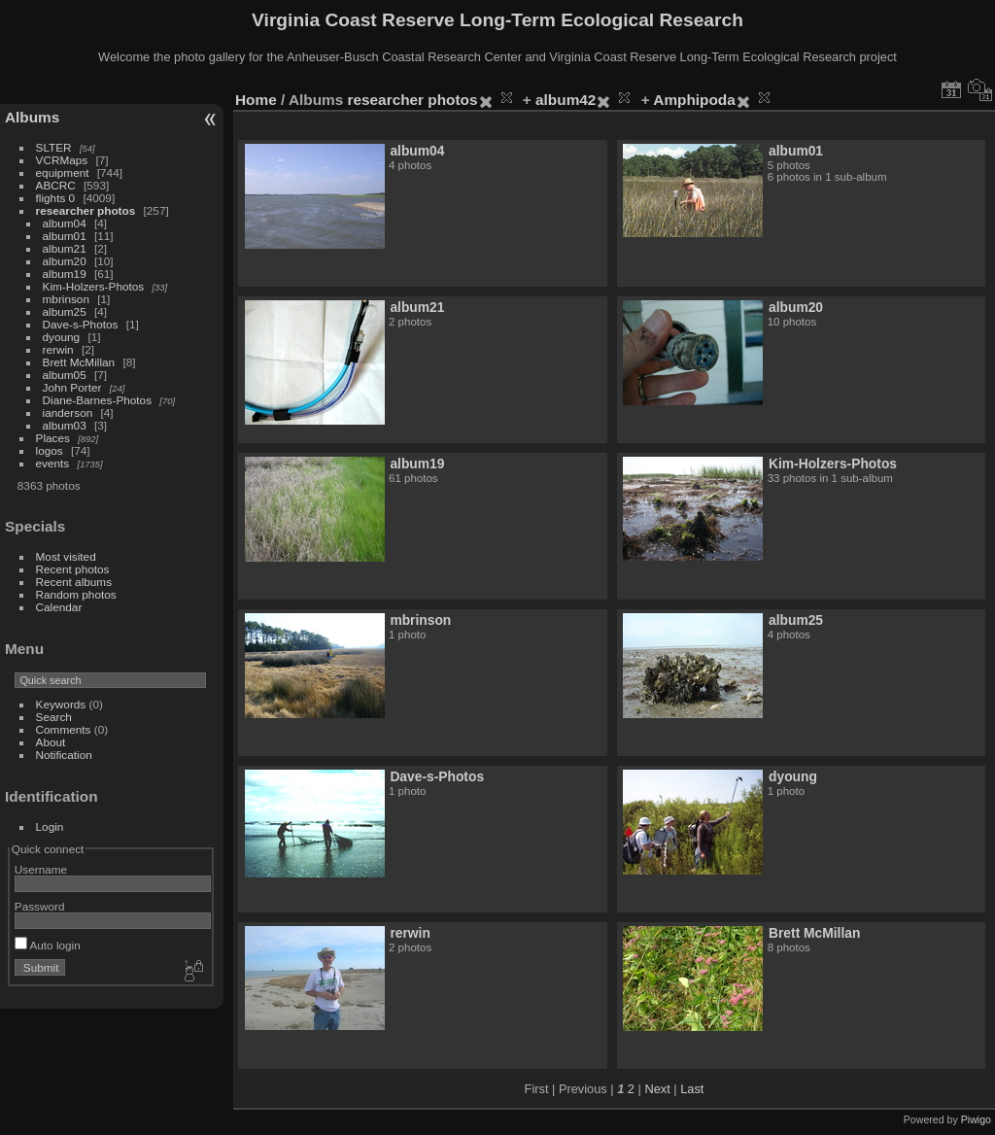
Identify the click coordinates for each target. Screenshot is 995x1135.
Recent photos (73, 569)
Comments (63, 729)
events (53, 463)
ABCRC (56, 185)
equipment (62, 172)
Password (40, 906)
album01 (64, 235)
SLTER (54, 147)
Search (54, 716)
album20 (64, 261)
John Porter (72, 387)
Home (256, 99)
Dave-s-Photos (81, 324)
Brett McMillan (79, 362)
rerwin (58, 349)
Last (691, 1089)
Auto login (48, 945)
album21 (64, 248)
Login (50, 826)
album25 (64, 311)
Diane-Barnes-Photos (98, 400)
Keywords (61, 704)
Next (656, 1089)
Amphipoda (694, 99)
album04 (64, 223)
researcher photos (86, 210)
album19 (64, 273)
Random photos (76, 594)
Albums (32, 117)
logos (49, 450)
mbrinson (66, 298)
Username (41, 869)
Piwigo (976, 1119)
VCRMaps (62, 160)
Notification (64, 754)
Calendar (59, 607)
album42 (565, 99)
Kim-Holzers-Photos (94, 286)
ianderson (68, 412)
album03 (64, 425)
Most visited (66, 556)
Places (53, 437)
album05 (64, 374)
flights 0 (56, 197)
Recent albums (74, 581)
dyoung (62, 336)
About (51, 742)
